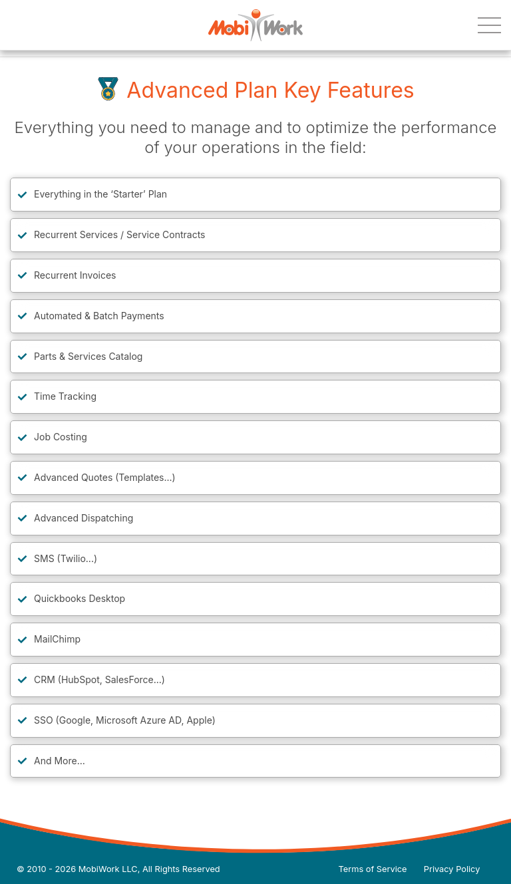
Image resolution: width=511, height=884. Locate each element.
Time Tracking (65, 396)
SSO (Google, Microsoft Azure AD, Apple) (125, 720)
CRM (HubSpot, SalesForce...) (99, 679)
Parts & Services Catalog (88, 356)
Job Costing (60, 436)
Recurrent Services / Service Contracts (120, 234)
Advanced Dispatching (83, 517)
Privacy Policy (452, 869)
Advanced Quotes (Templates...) (105, 477)
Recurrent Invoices (75, 275)
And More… (59, 760)
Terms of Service (373, 869)
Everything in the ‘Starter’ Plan (100, 194)
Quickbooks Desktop (79, 598)
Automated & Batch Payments (99, 315)
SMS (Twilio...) (65, 558)
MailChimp (57, 639)
